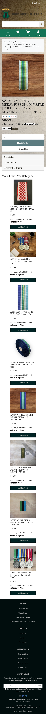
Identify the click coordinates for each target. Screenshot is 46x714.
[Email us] (20, 696)
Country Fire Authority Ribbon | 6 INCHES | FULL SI (22, 209)
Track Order (23, 613)
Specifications (10, 162)
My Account (23, 609)
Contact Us (23, 642)
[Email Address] (18, 686)
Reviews (13, 168)
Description (9, 157)
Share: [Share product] (9, 116)
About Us (23, 633)
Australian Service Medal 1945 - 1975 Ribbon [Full (21, 313)
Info (36, 124)
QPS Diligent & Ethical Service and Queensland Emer (21, 261)
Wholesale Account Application (23, 622)
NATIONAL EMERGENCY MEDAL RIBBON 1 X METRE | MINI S (21, 470)
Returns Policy (23, 663)
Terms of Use (23, 654)
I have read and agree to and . (23, 690)
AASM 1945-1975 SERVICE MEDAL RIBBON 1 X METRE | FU (21, 417)
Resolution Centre (23, 617)
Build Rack (7, 129)
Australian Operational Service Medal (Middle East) (20, 575)
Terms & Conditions (34, 689)
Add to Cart (23, 143)
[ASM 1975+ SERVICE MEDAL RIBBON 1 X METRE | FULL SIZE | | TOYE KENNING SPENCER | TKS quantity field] (23, 137)
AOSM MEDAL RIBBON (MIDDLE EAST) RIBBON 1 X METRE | (22, 522)
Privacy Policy (23, 658)
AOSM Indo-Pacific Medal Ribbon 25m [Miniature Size (22, 364)
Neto (30, 711)
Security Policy (23, 667)
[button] (23, 149)
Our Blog (23, 638)
